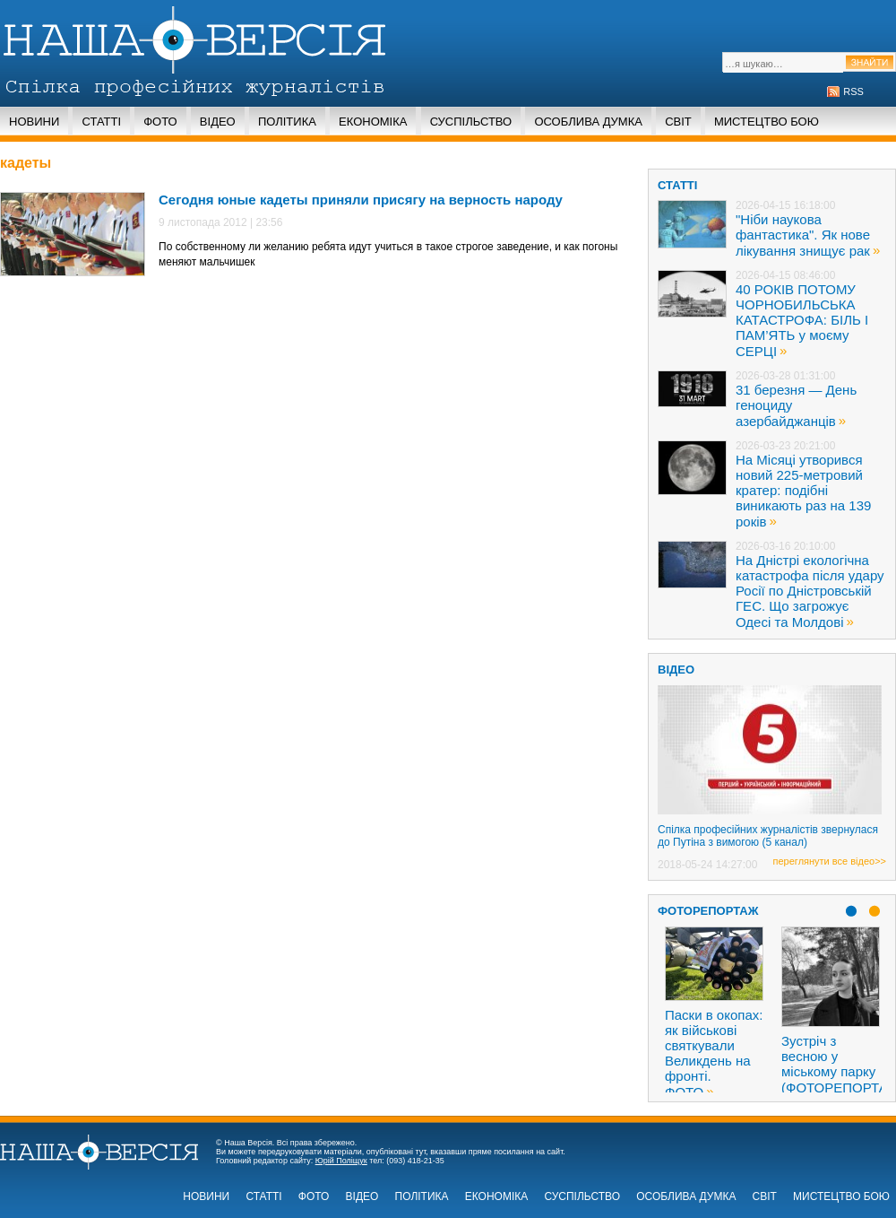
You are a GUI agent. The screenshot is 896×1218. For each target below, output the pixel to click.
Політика (287, 121)
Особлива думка (588, 121)
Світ (678, 121)
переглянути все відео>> (829, 861)
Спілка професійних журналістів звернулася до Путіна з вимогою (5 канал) (768, 835)
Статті (101, 121)
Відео (218, 121)
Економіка (373, 121)
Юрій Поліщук (341, 1160)
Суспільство (471, 121)
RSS (853, 91)
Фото (160, 121)
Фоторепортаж (708, 911)
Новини (34, 121)
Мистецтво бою (766, 121)
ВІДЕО (676, 669)
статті (677, 185)
